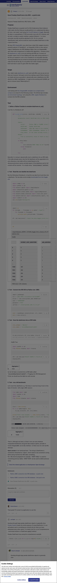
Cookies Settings (21, 581)
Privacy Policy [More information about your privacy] (7, 577)
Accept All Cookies (34, 581)
